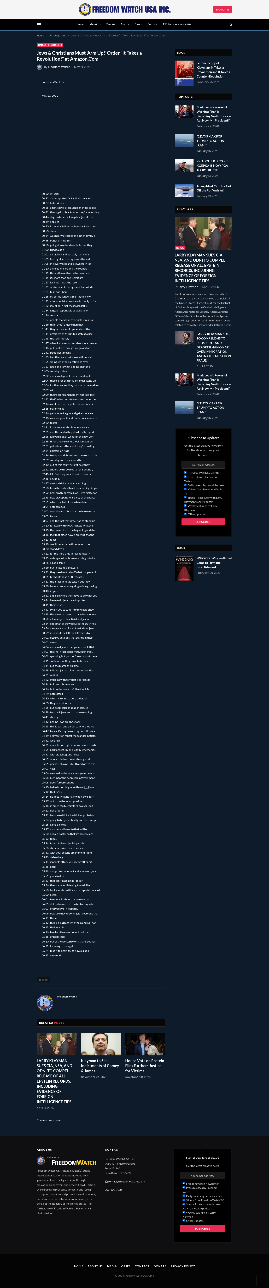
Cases (138, 24)
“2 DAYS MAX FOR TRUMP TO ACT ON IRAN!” (210, 140)
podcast (43, 979)
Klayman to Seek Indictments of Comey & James (100, 1065)
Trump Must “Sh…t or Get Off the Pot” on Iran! (214, 188)
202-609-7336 (113, 1189)
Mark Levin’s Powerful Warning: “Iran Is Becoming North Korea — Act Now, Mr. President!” (214, 113)
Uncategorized (50, 45)
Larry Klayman (188, 287)
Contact (152, 24)
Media (125, 24)
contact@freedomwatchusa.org (126, 1181)
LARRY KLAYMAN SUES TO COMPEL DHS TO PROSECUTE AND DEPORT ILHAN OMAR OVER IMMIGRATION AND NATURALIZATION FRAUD (214, 347)
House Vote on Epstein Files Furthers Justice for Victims (144, 1065)
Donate (222, 9)
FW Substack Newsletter (177, 24)
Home (80, 24)
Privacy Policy (183, 1266)
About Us (95, 24)
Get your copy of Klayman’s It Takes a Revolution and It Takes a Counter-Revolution (213, 69)
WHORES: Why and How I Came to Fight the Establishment (214, 562)
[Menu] (39, 25)
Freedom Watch (59, 67)
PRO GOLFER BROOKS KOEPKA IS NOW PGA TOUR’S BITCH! (213, 165)
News (180, 248)
